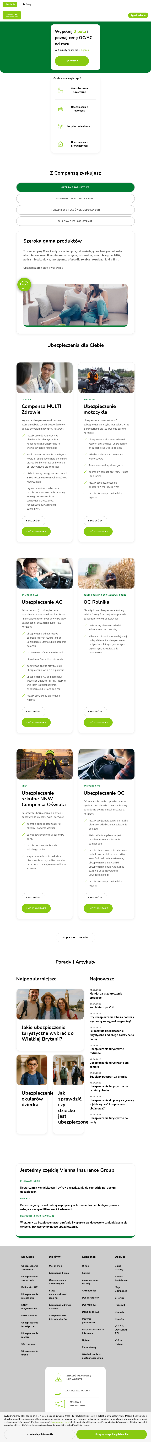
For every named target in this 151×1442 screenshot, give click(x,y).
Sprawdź (72, 61)
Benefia (119, 1319)
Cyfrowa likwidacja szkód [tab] (75, 198)
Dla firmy (26, 4)
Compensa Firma (59, 1273)
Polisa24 (120, 1305)
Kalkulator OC (29, 1287)
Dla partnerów (90, 1297)
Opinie (86, 1340)
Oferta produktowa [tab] (75, 187)
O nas (85, 1266)
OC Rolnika (28, 1344)
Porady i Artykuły (76, 962)
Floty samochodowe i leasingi (58, 1294)
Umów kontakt (36, 531)
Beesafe (120, 1312)
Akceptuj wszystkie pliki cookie (111, 1434)
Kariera (86, 1273)
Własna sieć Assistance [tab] (75, 221)
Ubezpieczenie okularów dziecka (38, 1099)
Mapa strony (89, 1347)
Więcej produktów (75, 937)
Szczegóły (33, 520)
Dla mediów (89, 1304)
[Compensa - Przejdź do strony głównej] (12, 15)
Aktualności (89, 1290)
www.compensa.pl (61, 1422)
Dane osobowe (90, 1311)
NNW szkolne (29, 1315)
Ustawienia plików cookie (39, 1434)
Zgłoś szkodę (138, 15)
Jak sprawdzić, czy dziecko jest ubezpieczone (73, 1107)
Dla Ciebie (10, 4)
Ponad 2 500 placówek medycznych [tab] (75, 210)
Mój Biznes (55, 1266)
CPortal (119, 1298)
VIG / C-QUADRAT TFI (121, 1329)
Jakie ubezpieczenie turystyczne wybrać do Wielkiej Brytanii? (48, 1033)
